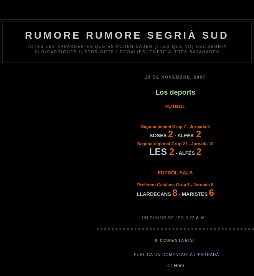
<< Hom (175, 265)
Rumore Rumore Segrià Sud (127, 35)
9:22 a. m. (196, 218)
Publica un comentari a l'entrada (176, 255)
